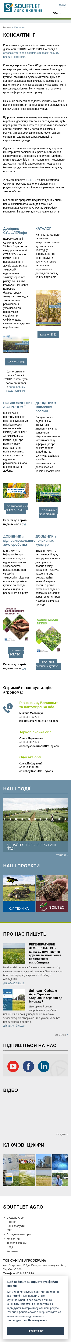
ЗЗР (9, 1230)
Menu (57, 13)
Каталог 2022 (48, 334)
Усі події (61, 855)
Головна (7, 27)
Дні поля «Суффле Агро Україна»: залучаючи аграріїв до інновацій (45, 996)
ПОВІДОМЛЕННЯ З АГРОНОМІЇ (17, 508)
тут (24, 524)
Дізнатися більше (14, 983)
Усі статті (60, 1035)
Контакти (12, 1251)
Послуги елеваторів (19, 1234)
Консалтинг (14, 1238)
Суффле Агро (15, 1217)
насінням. (20, 57)
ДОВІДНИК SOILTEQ (16, 652)
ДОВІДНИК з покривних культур (47, 664)
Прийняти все (35, 1330)
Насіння (11, 1221)
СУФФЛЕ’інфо (16, 362)
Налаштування (37, 1320)
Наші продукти (16, 1226)
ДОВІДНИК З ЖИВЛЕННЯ (48, 512)
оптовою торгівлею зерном (19, 53)
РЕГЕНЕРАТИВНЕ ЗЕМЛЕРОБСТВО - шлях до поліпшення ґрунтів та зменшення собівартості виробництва (45, 953)
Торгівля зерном (17, 1242)
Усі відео (60, 1134)
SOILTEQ (31, 180)
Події (10, 1247)
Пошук (62, 4)
